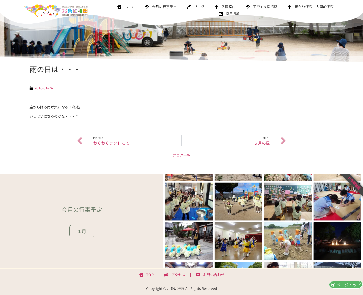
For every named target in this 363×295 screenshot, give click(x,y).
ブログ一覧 (181, 155)
